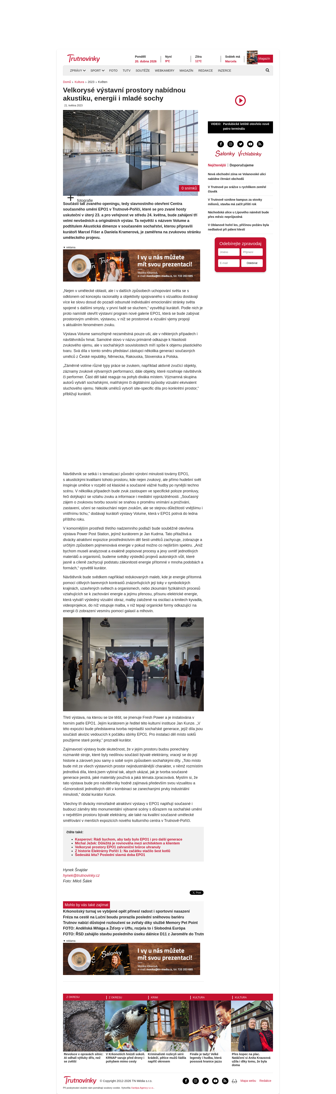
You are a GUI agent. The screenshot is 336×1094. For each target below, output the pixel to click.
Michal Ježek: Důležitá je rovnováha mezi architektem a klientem (127, 843)
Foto (113, 70)
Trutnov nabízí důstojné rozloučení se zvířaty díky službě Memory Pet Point (130, 923)
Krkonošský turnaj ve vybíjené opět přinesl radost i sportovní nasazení (126, 911)
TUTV (126, 70)
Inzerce (224, 70)
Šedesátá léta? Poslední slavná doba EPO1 (110, 855)
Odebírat (252, 263)
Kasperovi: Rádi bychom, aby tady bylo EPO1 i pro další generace (128, 839)
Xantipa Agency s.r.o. (142, 1087)
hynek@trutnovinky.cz (81, 875)
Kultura (79, 82)
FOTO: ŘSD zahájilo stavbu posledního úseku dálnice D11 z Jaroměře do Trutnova (133, 934)
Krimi (154, 997)
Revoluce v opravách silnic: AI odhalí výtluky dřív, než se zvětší (83, 1057)
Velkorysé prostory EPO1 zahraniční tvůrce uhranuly (117, 847)
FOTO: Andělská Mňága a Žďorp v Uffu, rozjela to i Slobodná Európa (124, 928)
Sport (95, 70)
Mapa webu (248, 1080)
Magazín (264, 58)
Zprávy (76, 70)
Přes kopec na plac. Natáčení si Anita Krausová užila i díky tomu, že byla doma (251, 1059)
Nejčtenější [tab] (217, 165)
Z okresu (73, 997)
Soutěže (143, 70)
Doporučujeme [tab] (242, 165)
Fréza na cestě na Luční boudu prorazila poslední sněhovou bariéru (123, 917)
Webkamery (164, 70)
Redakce (205, 70)
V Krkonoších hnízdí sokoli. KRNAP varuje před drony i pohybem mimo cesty (125, 1057)
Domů (67, 82)
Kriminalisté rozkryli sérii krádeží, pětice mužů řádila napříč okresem (167, 1057)
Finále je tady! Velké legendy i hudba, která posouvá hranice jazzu (206, 1057)
